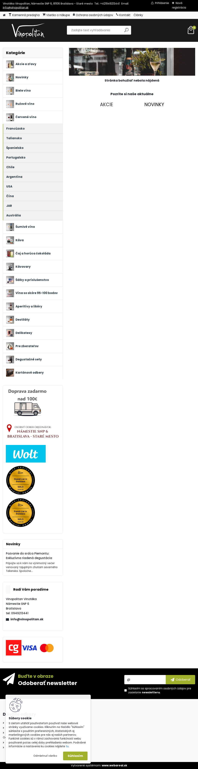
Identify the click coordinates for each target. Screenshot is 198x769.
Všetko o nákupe (56, 15)
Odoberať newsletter (47, 683)
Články (138, 15)
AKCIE (106, 104)
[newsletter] (180, 679)
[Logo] (29, 30)
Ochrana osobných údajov (93, 15)
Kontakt (123, 15)
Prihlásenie (162, 3)
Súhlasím (75, 756)
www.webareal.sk (114, 765)
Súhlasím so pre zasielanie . (159, 690)
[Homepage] (4, 15)
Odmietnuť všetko (45, 756)
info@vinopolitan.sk (15, 7)
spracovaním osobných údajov (165, 688)
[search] (126, 31)
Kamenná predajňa (24, 15)
